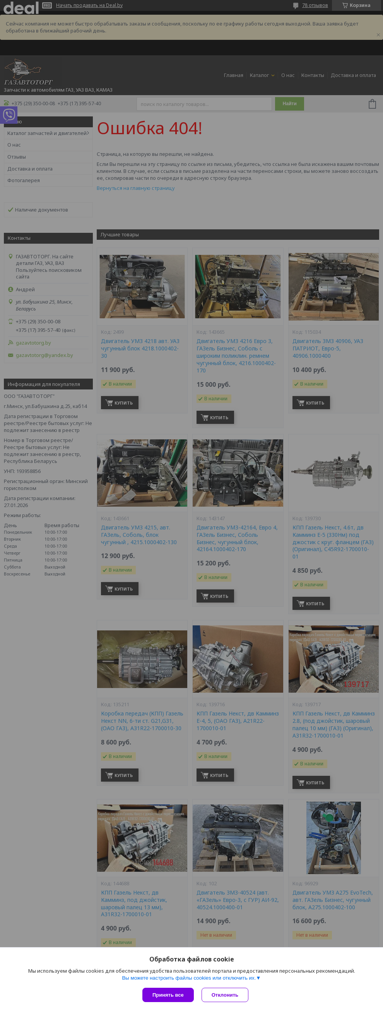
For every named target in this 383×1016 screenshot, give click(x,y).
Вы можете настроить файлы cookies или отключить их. (189, 978)
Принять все (168, 995)
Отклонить (225, 995)
